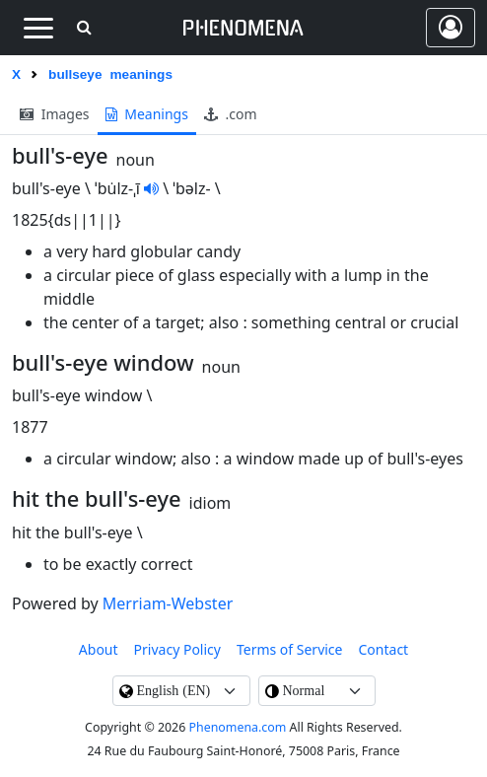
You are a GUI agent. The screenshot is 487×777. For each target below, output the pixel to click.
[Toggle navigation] (38, 27)
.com (230, 114)
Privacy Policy (177, 649)
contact (384, 649)
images (55, 114)
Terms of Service (290, 649)
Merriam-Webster (168, 603)
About (98, 649)
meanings (146, 114)
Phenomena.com (238, 727)
